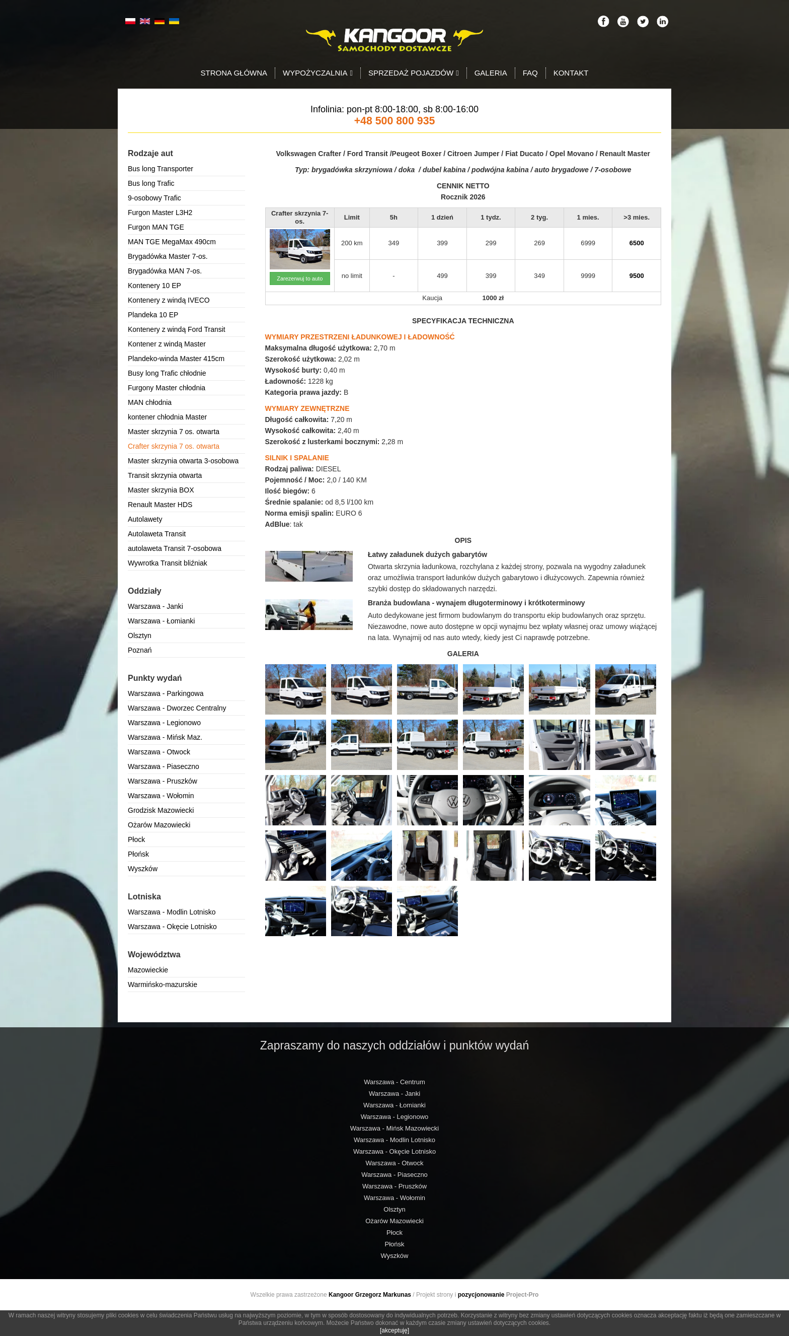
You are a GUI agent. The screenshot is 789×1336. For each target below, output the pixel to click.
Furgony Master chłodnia (166, 388)
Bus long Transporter (160, 169)
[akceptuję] (394, 1330)
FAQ (530, 72)
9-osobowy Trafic (154, 198)
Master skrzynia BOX (161, 490)
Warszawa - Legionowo (164, 723)
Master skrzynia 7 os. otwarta (173, 432)
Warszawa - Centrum (394, 1082)
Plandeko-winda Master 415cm (176, 359)
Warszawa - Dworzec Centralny (177, 708)
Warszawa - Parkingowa (165, 693)
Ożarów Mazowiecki (159, 825)
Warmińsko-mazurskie (162, 984)
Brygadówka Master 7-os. (168, 256)
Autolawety (145, 519)
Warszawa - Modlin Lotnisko (172, 912)
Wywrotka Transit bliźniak (167, 563)
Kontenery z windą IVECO (169, 300)
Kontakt (571, 72)
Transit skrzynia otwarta (165, 475)
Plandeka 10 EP (153, 315)
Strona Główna (234, 72)
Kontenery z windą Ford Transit (176, 329)
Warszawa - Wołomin (161, 796)
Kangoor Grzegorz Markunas (370, 1294)
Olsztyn (139, 635)
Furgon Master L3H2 (160, 212)
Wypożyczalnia (318, 72)
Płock (136, 839)
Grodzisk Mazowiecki (161, 810)
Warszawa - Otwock (159, 752)
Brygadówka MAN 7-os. (165, 271)
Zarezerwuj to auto (300, 278)
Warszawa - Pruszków (162, 781)
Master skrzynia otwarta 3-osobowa (183, 461)
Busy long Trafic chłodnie (167, 373)
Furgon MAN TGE (156, 227)
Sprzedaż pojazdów (413, 72)
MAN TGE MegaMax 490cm (172, 242)
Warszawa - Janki (155, 606)
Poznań (139, 650)
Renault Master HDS (160, 505)
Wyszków (142, 869)
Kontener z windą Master (167, 344)
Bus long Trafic (151, 183)
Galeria (491, 72)
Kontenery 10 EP (154, 286)
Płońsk (138, 854)
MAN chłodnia (150, 402)
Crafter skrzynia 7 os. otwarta (173, 446)
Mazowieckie (148, 970)
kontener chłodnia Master (167, 417)
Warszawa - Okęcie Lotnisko (172, 927)
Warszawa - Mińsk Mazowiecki (394, 1128)
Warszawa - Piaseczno (163, 766)
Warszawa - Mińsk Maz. (165, 737)
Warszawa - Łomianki (161, 621)
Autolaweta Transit (157, 534)
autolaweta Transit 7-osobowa (174, 548)
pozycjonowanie (481, 1294)
